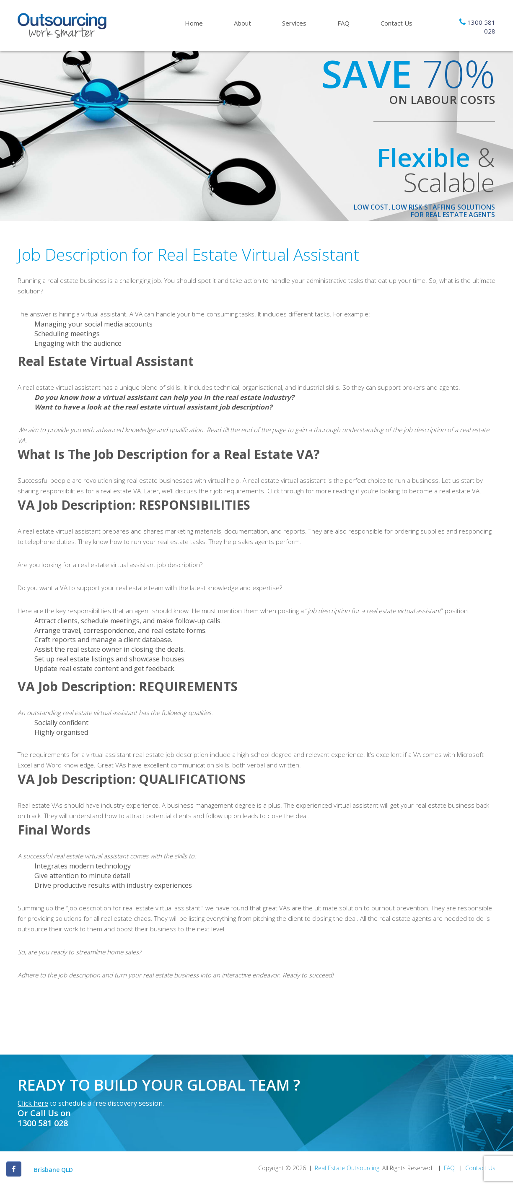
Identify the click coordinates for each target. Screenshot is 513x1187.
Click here (33, 1103)
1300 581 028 (43, 1123)
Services (294, 23)
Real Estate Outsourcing (347, 1168)
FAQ (343, 23)
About (242, 23)
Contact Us (396, 23)
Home (194, 23)
